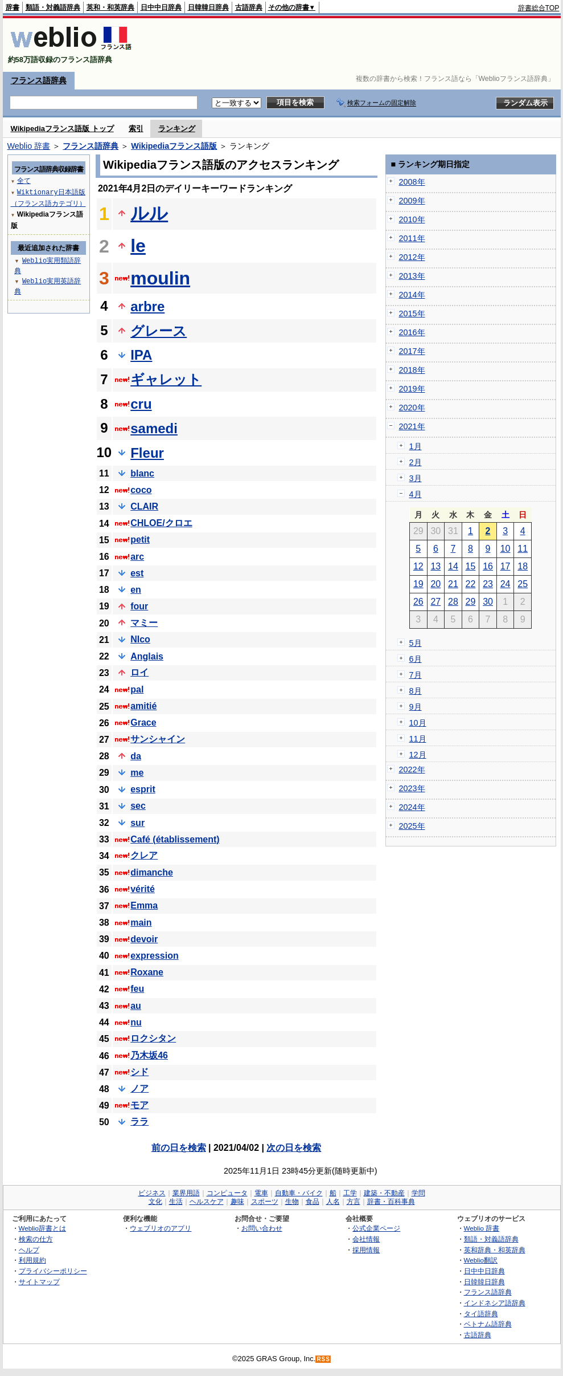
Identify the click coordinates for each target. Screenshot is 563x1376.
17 (505, 566)
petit (140, 539)
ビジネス (152, 1193)
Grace (143, 722)
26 (418, 601)
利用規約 (32, 1260)
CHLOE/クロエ (161, 523)
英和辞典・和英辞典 (494, 1249)
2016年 (412, 332)
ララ (139, 1121)
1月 (415, 446)
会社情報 (366, 1239)
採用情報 (366, 1249)
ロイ (139, 672)
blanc (142, 473)
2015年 (412, 313)
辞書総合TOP (539, 8)
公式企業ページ (376, 1228)
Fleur (147, 453)
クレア (144, 855)
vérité (142, 889)
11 (522, 548)
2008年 (412, 181)
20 (435, 584)
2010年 (412, 219)
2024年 (412, 807)
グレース (158, 331)
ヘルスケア (207, 1201)
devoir (144, 939)
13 (435, 566)
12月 (417, 754)
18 (522, 566)
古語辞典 (248, 7)
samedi (154, 428)
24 (505, 584)
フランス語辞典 (39, 80)
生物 (292, 1201)
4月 (415, 494)
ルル (149, 213)
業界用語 (186, 1193)
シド (139, 1072)
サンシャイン (157, 739)
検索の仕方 (36, 1239)
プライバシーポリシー (53, 1271)
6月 (415, 658)
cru (140, 404)
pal (136, 689)
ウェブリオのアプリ (160, 1228)
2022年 (412, 769)
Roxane (146, 972)
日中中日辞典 (161, 7)
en (135, 590)
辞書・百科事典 (391, 1201)
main (140, 922)
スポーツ (264, 1201)
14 (453, 566)
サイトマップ (39, 1281)
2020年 (412, 407)
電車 (261, 1193)
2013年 (412, 275)
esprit (142, 789)
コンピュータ (227, 1193)
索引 (136, 128)
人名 (333, 1201)
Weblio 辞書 (29, 145)
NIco (140, 639)
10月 (417, 722)
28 (453, 601)
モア (139, 1105)
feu (137, 989)
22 (471, 584)
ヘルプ (29, 1249)
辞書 (12, 7)
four (139, 606)
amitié (143, 706)
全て (24, 180)
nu (136, 1022)
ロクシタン (153, 1038)
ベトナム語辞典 (488, 1324)
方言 (353, 1201)
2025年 (412, 826)
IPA (141, 355)
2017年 (412, 351)
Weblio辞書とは (42, 1228)
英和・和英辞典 (110, 7)
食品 (312, 1201)
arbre (147, 306)
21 (453, 584)
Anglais (146, 656)
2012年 (412, 257)
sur (137, 823)
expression (154, 955)
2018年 (412, 369)
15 (471, 566)
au (135, 1006)
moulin (160, 278)
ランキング (176, 128)
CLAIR (144, 506)
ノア (139, 1088)
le (138, 245)
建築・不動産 (384, 1193)
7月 (415, 674)
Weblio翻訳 (481, 1260)
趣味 (237, 1201)
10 (505, 548)
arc (137, 556)
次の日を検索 (293, 1148)
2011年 (412, 238)
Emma (144, 905)
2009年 (412, 200)
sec (138, 806)
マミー (144, 623)
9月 (415, 706)
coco (140, 490)
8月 (415, 690)
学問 (418, 1193)
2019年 (412, 388)
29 (471, 601)
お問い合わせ (261, 1228)
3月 (415, 478)
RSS (323, 1359)
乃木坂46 (149, 1055)
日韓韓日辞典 (208, 7)
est (136, 573)
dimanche (151, 872)
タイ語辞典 (481, 1313)
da (135, 756)
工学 (350, 1193)
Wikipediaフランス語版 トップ (62, 128)
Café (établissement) (175, 839)
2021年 (412, 426)
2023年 (412, 788)
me (136, 772)
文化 (155, 1201)
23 (488, 584)
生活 (176, 1201)
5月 (415, 643)
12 (418, 566)
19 (418, 584)
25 (522, 584)
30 (488, 601)
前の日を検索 (178, 1148)
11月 (417, 738)
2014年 (412, 294)
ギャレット (166, 379)
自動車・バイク (299, 1193)
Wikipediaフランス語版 (174, 145)
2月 (415, 462)
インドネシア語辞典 (494, 1302)
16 (488, 566)
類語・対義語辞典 (53, 7)
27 (435, 601)
